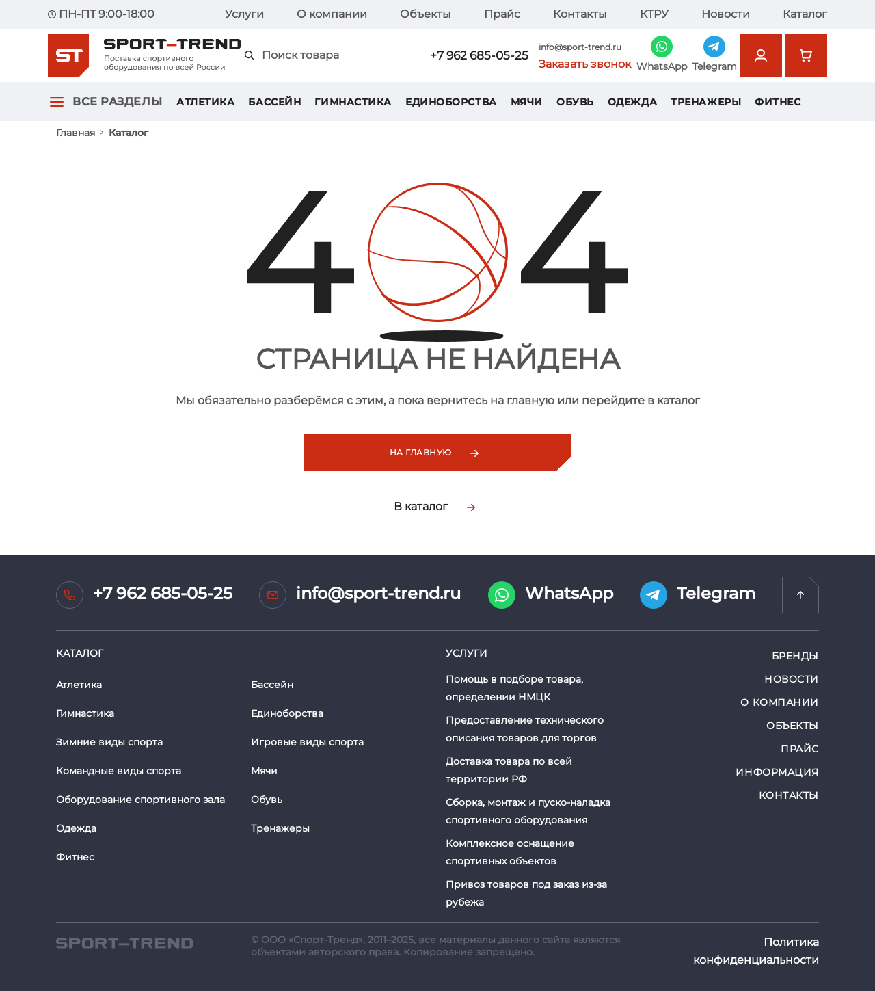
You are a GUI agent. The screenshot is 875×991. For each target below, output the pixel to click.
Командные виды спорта (118, 771)
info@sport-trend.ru (580, 47)
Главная (75, 132)
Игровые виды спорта (307, 742)
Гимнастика (353, 102)
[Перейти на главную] (800, 595)
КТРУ (654, 14)
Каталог (805, 14)
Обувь (575, 102)
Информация (777, 772)
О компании (332, 14)
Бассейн (274, 102)
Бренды (795, 656)
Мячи (527, 102)
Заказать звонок (585, 63)
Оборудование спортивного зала (140, 799)
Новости (725, 14)
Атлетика (205, 102)
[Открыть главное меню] (57, 102)
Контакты (580, 14)
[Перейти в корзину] (806, 55)
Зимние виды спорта (109, 742)
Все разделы (117, 101)
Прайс (502, 14)
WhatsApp (550, 595)
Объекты (425, 14)
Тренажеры (706, 102)
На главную (434, 452)
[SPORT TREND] (124, 942)
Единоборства (451, 102)
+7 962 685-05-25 (479, 55)
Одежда (632, 102)
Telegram (697, 595)
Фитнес (777, 102)
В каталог (434, 506)
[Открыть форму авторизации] (761, 55)
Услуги (244, 14)
